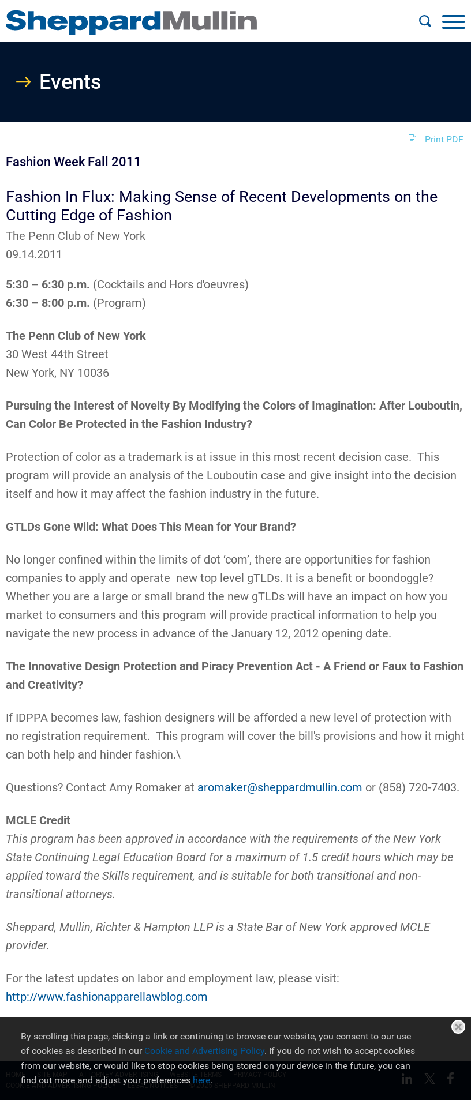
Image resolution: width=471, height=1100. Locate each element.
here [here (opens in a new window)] (201, 1080)
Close (458, 1027)
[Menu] (454, 21)
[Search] (424, 21)
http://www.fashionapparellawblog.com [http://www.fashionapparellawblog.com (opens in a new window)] (107, 997)
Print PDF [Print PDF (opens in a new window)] (444, 139)
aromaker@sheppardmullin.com (279, 787)
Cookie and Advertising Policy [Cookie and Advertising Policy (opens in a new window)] (204, 1050)
